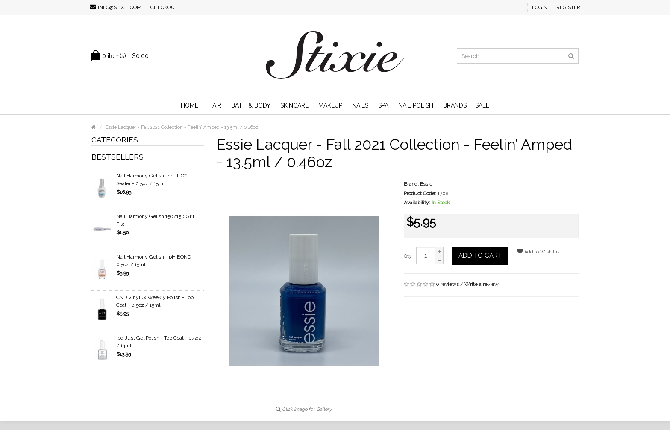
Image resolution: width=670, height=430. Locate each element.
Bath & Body (250, 105)
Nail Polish (415, 105)
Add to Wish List (539, 251)
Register (568, 7)
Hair (214, 105)
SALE (482, 105)
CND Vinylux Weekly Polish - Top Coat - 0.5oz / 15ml (155, 301)
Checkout (164, 7)
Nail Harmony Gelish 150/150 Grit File (155, 220)
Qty (408, 256)
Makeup (330, 105)
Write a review (481, 284)
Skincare (294, 105)
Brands (455, 105)
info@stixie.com (115, 7)
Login (539, 7)
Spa (383, 105)
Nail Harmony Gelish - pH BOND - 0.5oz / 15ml (155, 260)
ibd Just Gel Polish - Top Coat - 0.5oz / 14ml (158, 342)
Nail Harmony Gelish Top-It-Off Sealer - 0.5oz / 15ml (151, 179)
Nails (360, 105)
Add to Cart (480, 255)
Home (189, 105)
